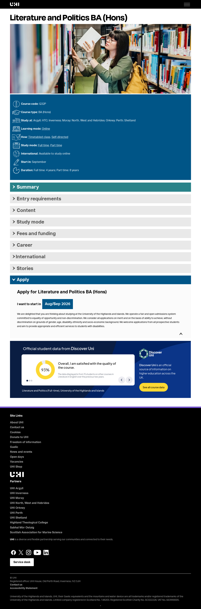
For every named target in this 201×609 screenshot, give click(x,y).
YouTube (37, 552)
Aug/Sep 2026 (57, 304)
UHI (12, 539)
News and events (21, 451)
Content (24, 210)
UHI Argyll (16, 488)
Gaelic (14, 447)
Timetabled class (39, 137)
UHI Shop (16, 466)
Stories (22, 268)
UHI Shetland (18, 517)
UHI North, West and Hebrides (29, 503)
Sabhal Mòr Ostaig (22, 527)
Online (46, 128)
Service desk (21, 562)
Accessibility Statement (23, 588)
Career (22, 245)
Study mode (28, 222)
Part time (56, 145)
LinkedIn (46, 552)
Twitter (21, 552)
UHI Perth (16, 513)
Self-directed (60, 137)
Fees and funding (34, 233)
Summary (25, 187)
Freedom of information (25, 442)
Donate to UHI (19, 437)
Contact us (17, 427)
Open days (17, 456)
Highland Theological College (29, 522)
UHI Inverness (19, 493)
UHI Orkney (17, 507)
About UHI (16, 422)
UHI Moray (17, 498)
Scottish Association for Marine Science (36, 532)
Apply (20, 279)
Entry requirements (36, 198)
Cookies (15, 432)
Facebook (13, 552)
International (28, 256)
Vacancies (16, 461)
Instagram (28, 552)
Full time (43, 145)
